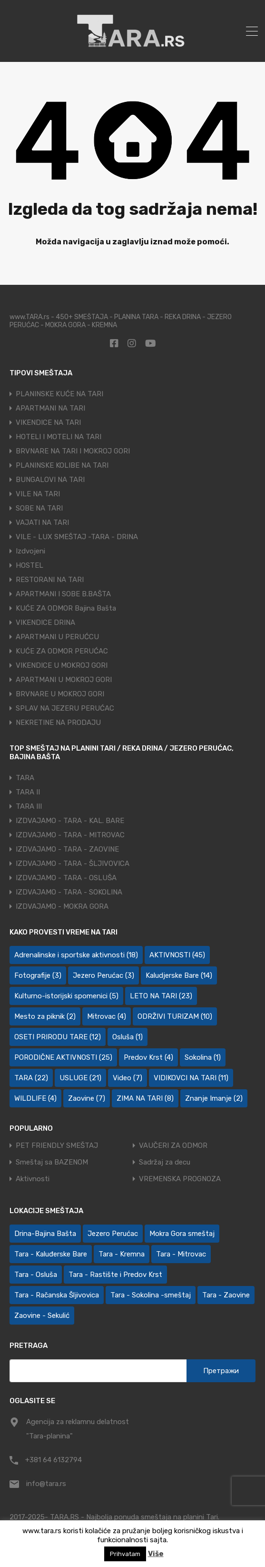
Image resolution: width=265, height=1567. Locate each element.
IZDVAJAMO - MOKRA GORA (62, 906)
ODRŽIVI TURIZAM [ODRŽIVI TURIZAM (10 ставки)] (174, 1016)
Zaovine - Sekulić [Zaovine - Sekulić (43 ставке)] (41, 1315)
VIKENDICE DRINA (45, 622)
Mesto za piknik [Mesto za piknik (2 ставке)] (45, 1016)
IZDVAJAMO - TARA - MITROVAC (70, 835)
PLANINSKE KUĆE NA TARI (59, 394)
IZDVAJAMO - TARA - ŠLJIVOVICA (72, 863)
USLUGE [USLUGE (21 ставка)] (80, 1078)
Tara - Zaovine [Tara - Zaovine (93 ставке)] (226, 1295)
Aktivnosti (32, 1179)
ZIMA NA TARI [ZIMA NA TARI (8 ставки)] (145, 1098)
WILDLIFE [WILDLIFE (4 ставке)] (35, 1098)
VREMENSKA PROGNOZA (180, 1179)
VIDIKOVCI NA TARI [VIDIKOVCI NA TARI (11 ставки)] (191, 1078)
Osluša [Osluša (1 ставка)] (127, 1037)
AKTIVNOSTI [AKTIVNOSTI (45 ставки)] (177, 955)
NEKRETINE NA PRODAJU (58, 722)
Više (156, 1553)
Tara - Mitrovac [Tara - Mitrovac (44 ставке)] (181, 1254)
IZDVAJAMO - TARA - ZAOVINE (67, 849)
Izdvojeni (30, 551)
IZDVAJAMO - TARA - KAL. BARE (70, 820)
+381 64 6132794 (53, 1460)
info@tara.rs (46, 1483)
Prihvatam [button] (125, 1553)
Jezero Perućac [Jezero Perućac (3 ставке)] (103, 975)
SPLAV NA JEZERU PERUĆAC (65, 708)
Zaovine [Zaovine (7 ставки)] (86, 1098)
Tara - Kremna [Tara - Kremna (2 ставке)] (121, 1254)
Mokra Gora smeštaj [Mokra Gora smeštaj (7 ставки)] (182, 1233)
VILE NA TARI (38, 494)
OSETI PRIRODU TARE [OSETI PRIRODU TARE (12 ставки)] (57, 1037)
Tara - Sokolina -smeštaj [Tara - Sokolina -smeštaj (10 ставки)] (150, 1295)
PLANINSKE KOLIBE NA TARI (62, 465)
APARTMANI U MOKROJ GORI (64, 679)
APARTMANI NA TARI (50, 408)
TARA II (28, 792)
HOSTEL (29, 565)
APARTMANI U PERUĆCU (57, 637)
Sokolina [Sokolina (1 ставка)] (203, 1057)
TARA (25, 777)
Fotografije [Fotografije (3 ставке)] (37, 975)
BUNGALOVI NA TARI (50, 479)
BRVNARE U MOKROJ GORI (60, 694)
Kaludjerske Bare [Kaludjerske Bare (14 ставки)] (179, 975)
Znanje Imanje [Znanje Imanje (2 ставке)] (214, 1098)
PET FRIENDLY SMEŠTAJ (57, 1145)
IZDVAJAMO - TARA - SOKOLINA (69, 892)
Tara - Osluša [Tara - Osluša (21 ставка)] (35, 1274)
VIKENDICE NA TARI (48, 422)
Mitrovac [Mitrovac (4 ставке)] (106, 1016)
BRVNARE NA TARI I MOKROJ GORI (73, 451)
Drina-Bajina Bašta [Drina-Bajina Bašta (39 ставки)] (45, 1233)
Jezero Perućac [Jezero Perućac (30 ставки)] (113, 1233)
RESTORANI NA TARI (50, 579)
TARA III (29, 806)
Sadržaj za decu (164, 1162)
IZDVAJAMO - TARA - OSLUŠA (66, 878)
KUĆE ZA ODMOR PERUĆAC (62, 651)
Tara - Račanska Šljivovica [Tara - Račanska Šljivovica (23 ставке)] (56, 1295)
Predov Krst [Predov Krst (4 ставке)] (148, 1057)
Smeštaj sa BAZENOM (52, 1162)
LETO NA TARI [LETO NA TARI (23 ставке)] (161, 996)
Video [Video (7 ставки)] (127, 1078)
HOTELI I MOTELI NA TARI (58, 436)
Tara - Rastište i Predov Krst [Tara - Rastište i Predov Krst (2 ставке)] (115, 1274)
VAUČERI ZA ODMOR (173, 1145)
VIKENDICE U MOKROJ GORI (62, 665)
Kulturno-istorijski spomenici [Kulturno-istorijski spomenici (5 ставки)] (66, 996)
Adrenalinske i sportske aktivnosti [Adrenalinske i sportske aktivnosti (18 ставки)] (76, 955)
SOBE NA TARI (39, 508)
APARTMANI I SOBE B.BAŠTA (63, 594)
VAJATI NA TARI (42, 522)
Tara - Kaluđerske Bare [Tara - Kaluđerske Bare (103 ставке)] (50, 1254)
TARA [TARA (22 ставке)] (31, 1078)
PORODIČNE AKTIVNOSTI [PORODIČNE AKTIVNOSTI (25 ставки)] (63, 1057)
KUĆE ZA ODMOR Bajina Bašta (66, 608)
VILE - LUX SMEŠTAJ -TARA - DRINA (77, 536)
